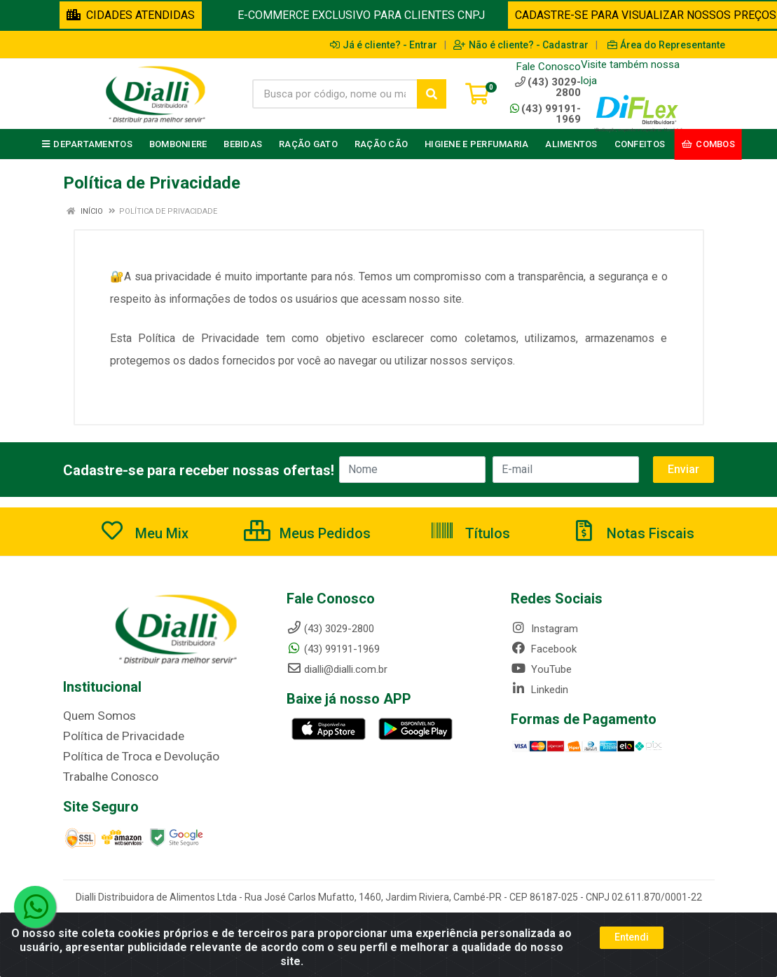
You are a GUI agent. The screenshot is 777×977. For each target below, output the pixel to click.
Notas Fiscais (632, 533)
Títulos (469, 533)
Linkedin (539, 689)
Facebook (544, 649)
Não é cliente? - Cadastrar (521, 45)
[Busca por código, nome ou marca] (335, 94)
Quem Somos (95, 715)
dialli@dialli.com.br (337, 669)
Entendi (631, 937)
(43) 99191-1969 (545, 113)
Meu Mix (143, 533)
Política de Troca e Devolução (131, 755)
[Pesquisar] (431, 94)
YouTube (541, 669)
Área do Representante (666, 45)
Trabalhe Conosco (105, 774)
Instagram (544, 628)
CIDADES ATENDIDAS (131, 15)
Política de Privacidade (114, 735)
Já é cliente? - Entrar (383, 45)
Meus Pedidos (307, 533)
